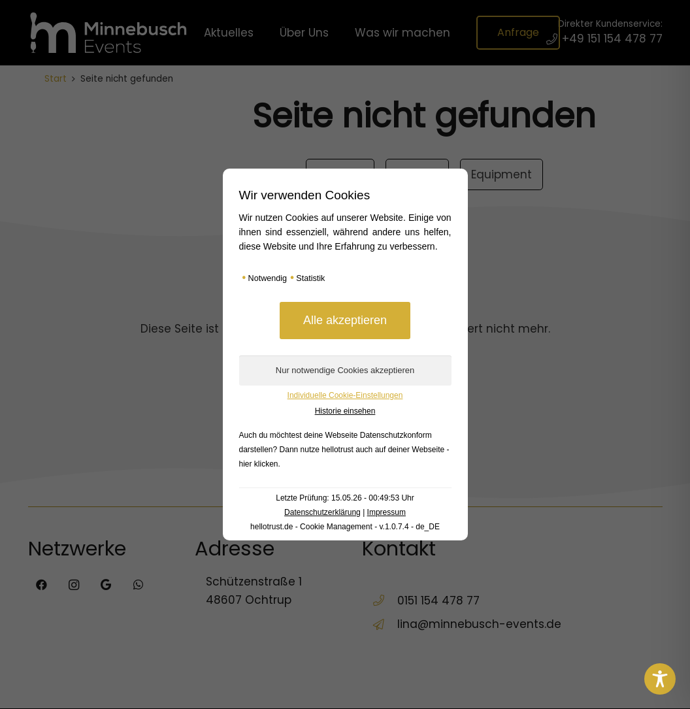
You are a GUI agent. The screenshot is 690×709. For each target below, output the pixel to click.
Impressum (386, 512)
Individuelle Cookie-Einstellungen (345, 395)
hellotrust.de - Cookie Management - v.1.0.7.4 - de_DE (345, 526)
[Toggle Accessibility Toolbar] (660, 679)
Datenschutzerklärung (322, 512)
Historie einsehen (345, 411)
